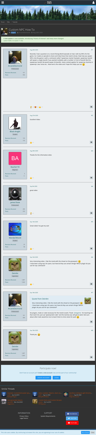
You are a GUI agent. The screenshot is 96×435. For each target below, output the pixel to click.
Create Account (43, 378)
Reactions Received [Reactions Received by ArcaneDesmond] (10, 72)
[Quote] (91, 106)
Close (92, 432)
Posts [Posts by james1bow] (6, 211)
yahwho (40, 402)
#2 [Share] (92, 115)
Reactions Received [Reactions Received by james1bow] (10, 209)
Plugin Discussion (74, 397)
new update (9, 38)
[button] (2, 2)
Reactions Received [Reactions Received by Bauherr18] (10, 174)
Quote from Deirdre (40, 299)
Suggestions (10, 404)
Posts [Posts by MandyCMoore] (6, 247)
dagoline (78, 313)
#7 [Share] (92, 292)
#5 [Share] (92, 222)
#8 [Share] (92, 330)
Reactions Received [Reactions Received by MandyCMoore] (10, 244)
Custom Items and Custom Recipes (50, 400)
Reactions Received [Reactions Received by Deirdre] (10, 280)
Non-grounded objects (14, 400)
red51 (9, 395)
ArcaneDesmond (24, 32)
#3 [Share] (92, 151)
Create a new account (45, 373)
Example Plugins (12, 397)
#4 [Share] (92, 186)
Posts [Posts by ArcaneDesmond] (6, 75)
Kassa (71, 395)
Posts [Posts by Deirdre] (6, 282)
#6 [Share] (92, 257)
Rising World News (43, 397)
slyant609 (10, 402)
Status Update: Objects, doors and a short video (54, 393)
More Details (85, 432)
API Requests (42, 404)
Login (56, 378)
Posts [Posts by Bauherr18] (6, 176)
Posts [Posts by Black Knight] (6, 140)
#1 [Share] (92, 50)
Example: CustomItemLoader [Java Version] (21, 393)
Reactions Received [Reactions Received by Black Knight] (10, 138)
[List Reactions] (36, 107)
